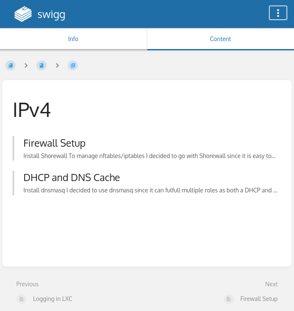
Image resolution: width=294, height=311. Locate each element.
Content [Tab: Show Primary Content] (220, 38)
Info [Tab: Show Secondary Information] (73, 38)
